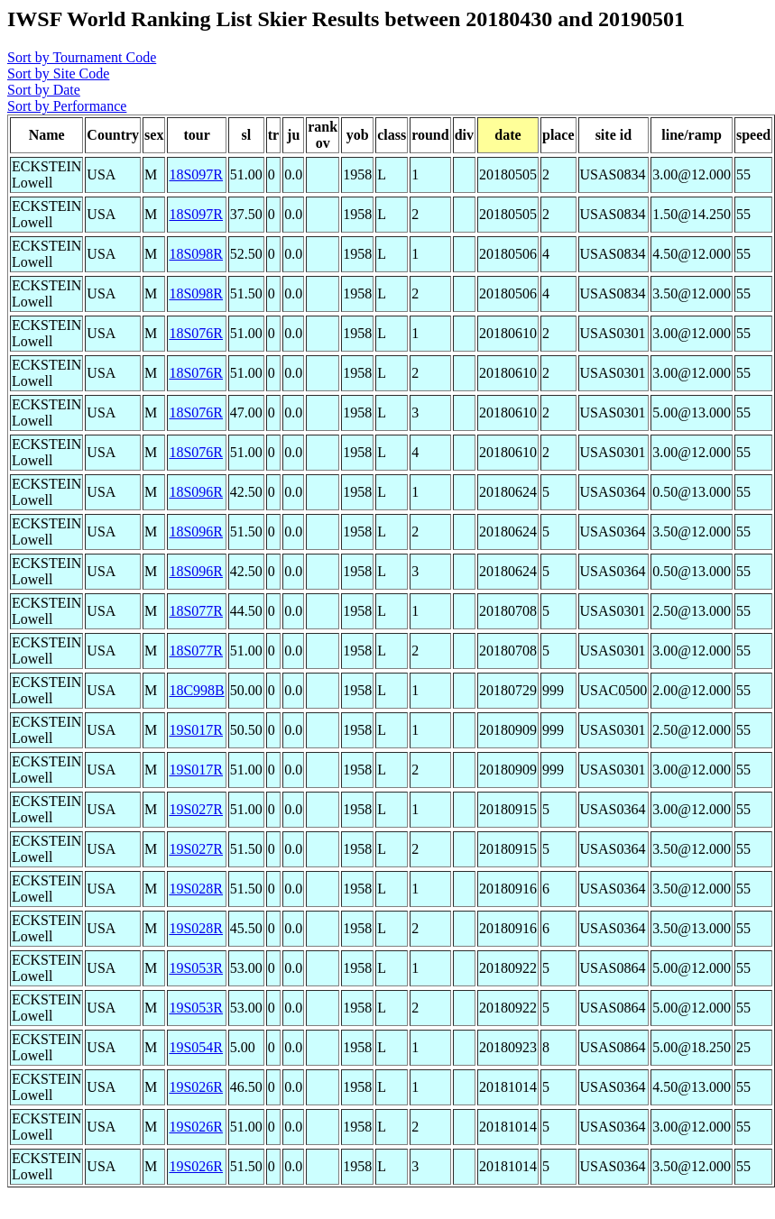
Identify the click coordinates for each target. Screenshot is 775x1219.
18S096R (196, 492)
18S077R (196, 611)
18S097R (196, 174)
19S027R (196, 809)
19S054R (196, 1047)
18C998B (196, 690)
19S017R (196, 730)
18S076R (196, 333)
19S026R (196, 1087)
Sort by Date (43, 89)
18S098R (196, 253)
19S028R (196, 888)
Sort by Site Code (58, 73)
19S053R (196, 968)
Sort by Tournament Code (81, 57)
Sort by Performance (66, 106)
